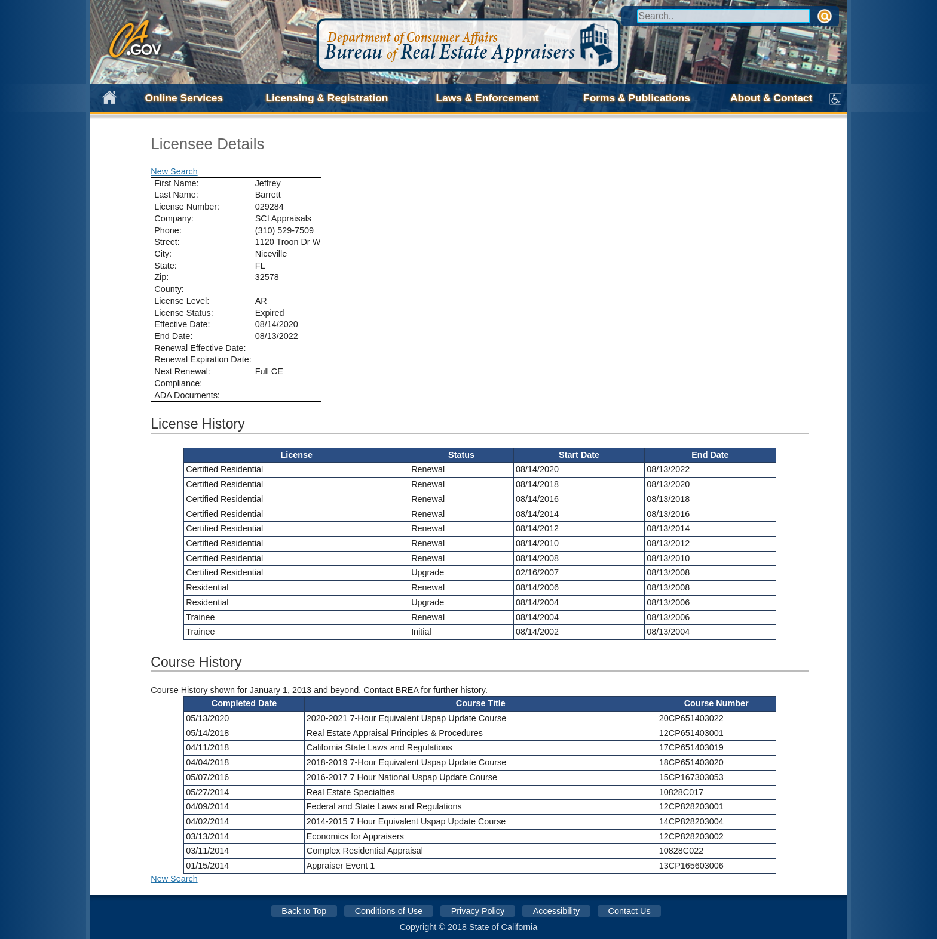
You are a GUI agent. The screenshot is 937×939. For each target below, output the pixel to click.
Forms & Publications (636, 98)
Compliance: (178, 383)
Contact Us (629, 911)
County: (169, 289)
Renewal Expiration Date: (202, 359)
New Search (174, 171)
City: (163, 253)
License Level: (181, 301)
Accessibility (556, 911)
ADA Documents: (187, 395)
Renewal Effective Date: (200, 348)
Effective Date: (182, 324)
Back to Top (303, 911)
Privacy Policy (478, 911)
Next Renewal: (182, 371)
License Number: (186, 206)
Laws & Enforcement (487, 98)
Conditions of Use (389, 911)
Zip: (161, 277)
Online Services (184, 98)
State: (165, 265)
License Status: (183, 313)
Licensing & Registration (326, 98)
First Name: (176, 183)
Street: (166, 242)
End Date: (173, 336)
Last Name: (176, 194)
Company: (174, 218)
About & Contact (771, 98)
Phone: (168, 230)
